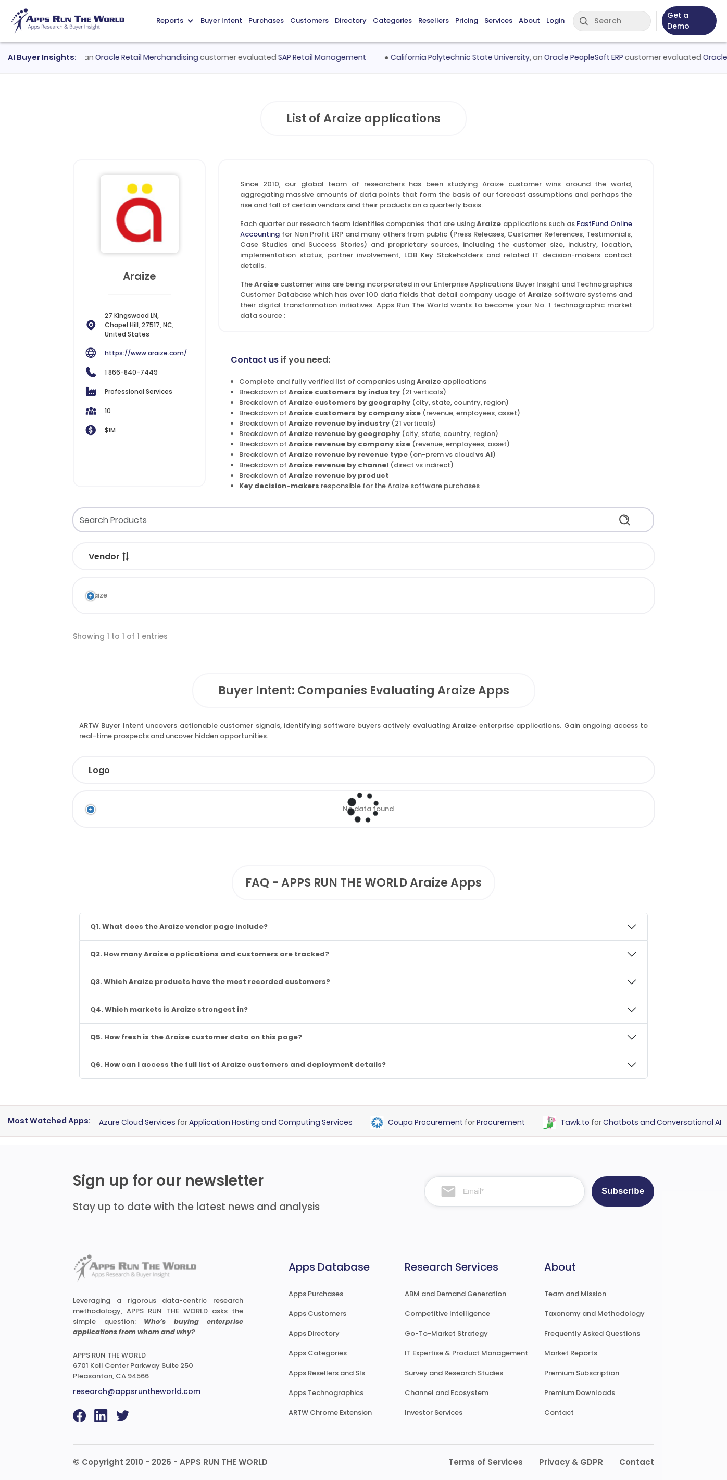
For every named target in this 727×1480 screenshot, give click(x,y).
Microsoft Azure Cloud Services (127, 1122)
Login (555, 21)
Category (353, 557)
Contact (559, 1412)
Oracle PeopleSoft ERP (594, 57)
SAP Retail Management (333, 57)
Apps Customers (317, 1314)
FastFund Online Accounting (218, 595)
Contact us (255, 360)
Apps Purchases (316, 1294)
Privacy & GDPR (571, 1462)
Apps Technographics (326, 1393)
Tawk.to (583, 1122)
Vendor (109, 557)
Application (199, 557)
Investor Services (433, 1412)
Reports (174, 21)
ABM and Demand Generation (455, 1294)
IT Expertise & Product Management (466, 1353)
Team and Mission (575, 1294)
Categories (392, 21)
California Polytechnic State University (470, 57)
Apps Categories (318, 1353)
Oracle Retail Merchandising (157, 57)
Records (599, 557)
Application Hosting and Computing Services (279, 1122)
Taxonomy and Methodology (594, 1314)
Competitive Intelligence (447, 1314)
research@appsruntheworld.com (136, 1391)
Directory (351, 21)
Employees (331, 770)
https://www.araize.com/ (146, 353)
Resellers (433, 21)
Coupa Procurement (434, 1122)
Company (158, 770)
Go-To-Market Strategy (446, 1333)
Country (504, 770)
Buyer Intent (221, 21)
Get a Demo (678, 20)
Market (438, 557)
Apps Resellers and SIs (327, 1373)
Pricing (466, 21)
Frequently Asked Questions (592, 1333)
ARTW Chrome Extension (330, 1412)
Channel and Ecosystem (446, 1393)
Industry (246, 770)
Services (498, 21)
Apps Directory (314, 1333)
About (529, 21)
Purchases (266, 21)
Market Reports (570, 1353)
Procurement (509, 1122)
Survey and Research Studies (454, 1373)
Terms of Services (485, 1462)
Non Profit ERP (351, 595)
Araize (96, 595)
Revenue (423, 770)
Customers (309, 21)
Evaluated (588, 770)
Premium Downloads (579, 1393)
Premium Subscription (581, 1373)
